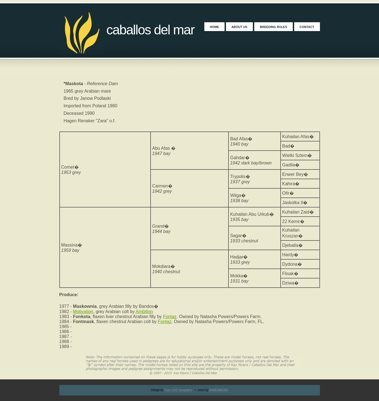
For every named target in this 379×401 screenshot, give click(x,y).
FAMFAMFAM (218, 390)
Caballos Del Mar (150, 29)
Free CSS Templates (178, 390)
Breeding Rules (273, 27)
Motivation (83, 311)
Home (214, 27)
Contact (307, 27)
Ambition (144, 311)
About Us (239, 27)
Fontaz (170, 316)
